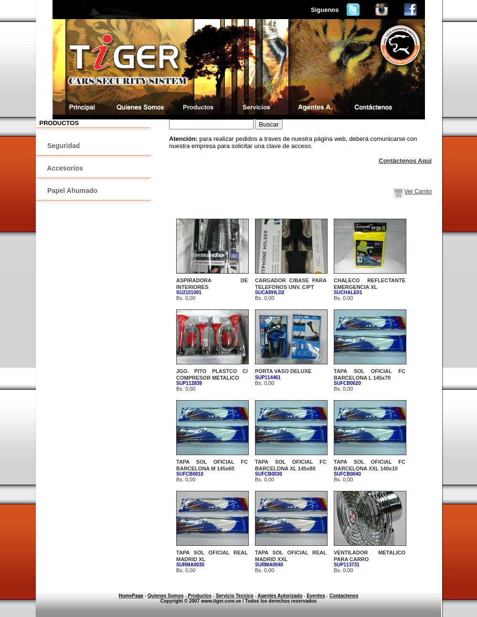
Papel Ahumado (71, 190)
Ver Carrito (418, 191)
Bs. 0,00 (291, 289)
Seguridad (62, 145)
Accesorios (64, 168)
